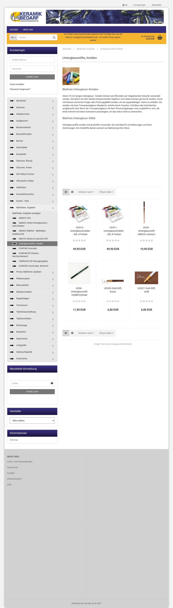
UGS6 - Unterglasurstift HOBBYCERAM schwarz (79, 292)
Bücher (16, 141)
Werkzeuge (18, 325)
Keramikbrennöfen (22, 194)
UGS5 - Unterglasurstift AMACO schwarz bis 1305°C (146, 231)
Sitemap (14, 440)
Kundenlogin (138, 5)
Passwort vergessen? (20, 89)
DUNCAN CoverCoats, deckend (30, 266)
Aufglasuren (19, 121)
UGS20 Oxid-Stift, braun (113, 290)
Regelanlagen (19, 299)
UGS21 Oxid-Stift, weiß (147, 290)
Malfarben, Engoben (22, 208)
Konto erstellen (17, 84)
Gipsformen (19, 338)
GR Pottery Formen (22, 174)
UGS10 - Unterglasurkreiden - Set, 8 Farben (80, 231)
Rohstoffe (18, 332)
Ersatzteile (18, 154)
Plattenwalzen (20, 278)
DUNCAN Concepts (24, 248)
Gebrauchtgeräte (21, 352)
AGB (9, 484)
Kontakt (11, 473)
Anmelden (32, 77)
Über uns (28, 29)
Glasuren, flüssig (21, 161)
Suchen (14, 29)
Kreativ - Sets (19, 201)
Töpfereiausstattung (23, 312)
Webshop (76, 603)
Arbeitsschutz (19, 114)
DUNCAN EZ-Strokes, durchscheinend (25, 255)
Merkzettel (155, 5)
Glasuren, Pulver (21, 167)
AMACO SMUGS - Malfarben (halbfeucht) (29, 232)
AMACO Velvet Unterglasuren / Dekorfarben (30, 224)
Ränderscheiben (21, 292)
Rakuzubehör (19, 285)
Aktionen (17, 107)
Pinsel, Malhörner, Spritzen (25, 272)
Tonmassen (19, 305)
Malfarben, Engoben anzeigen (26, 213)
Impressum (12, 467)
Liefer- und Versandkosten (19, 462)
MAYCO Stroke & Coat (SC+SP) (30, 239)
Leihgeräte (18, 345)
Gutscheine (18, 359)
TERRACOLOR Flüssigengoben (30, 261)
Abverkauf (18, 101)
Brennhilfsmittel (20, 134)
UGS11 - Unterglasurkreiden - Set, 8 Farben (114, 231)
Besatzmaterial (20, 127)
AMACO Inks (21, 218)
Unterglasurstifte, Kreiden (27, 243)
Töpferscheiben (20, 318)
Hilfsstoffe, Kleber (22, 181)
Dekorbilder (18, 147)
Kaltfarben (18, 187)
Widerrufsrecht (14, 479)
